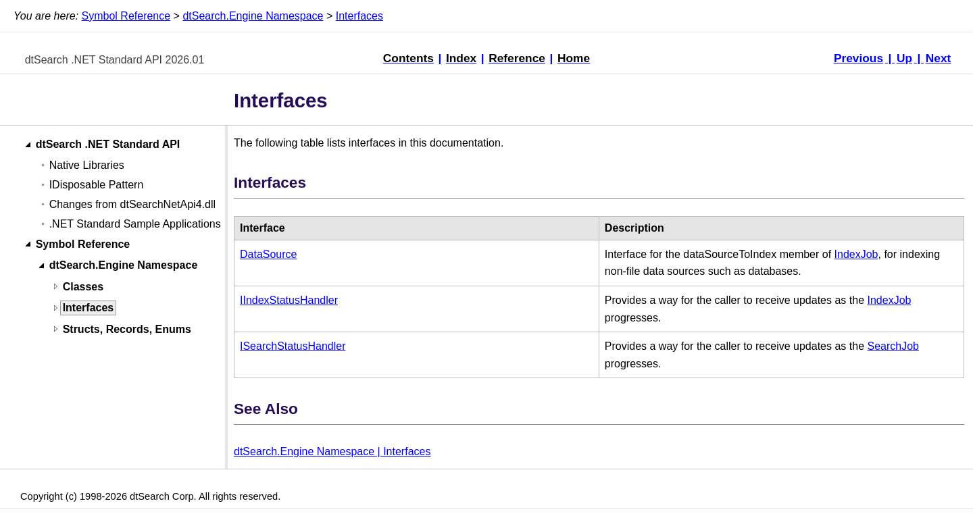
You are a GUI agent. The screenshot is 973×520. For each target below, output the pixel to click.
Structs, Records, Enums (127, 329)
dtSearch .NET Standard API (108, 145)
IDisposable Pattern (96, 184)
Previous (858, 58)
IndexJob (856, 254)
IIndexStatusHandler (289, 300)
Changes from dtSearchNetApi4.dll (132, 204)
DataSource (268, 254)
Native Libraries (86, 165)
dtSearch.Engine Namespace (252, 16)
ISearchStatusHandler (293, 346)
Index (461, 58)
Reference (517, 58)
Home (573, 58)
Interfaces (359, 16)
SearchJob (893, 346)
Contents (408, 58)
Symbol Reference (126, 16)
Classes (83, 286)
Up (904, 58)
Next (938, 58)
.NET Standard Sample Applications (135, 224)
